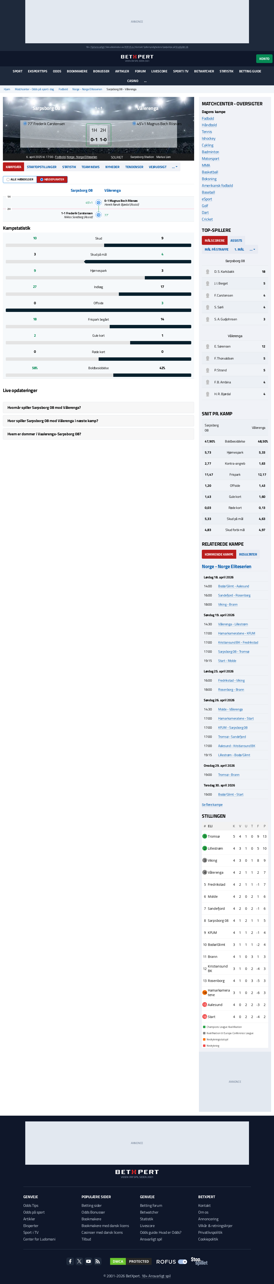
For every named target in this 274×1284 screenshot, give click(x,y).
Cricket (207, 219)
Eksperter (30, 1225)
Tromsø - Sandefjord (232, 736)
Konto (264, 58)
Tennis (207, 131)
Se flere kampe (212, 805)
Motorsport (210, 158)
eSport (207, 199)
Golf (205, 206)
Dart (205, 212)
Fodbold (63, 89)
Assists (236, 240)
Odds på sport (34, 1212)
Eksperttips (37, 71)
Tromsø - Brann (229, 774)
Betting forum (151, 1205)
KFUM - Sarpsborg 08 (233, 727)
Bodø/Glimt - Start (230, 794)
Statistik (226, 71)
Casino (132, 80)
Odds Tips (30, 1205)
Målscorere (215, 240)
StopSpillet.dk (181, 47)
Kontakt (204, 1205)
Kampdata (13, 166)
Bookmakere (77, 71)
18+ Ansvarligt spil (156, 1276)
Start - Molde (227, 660)
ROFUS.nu (129, 47)
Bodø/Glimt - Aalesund (233, 585)
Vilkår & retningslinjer (215, 1225)
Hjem (7, 89)
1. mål (239, 249)
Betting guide (250, 71)
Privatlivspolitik (210, 1232)
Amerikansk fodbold (217, 185)
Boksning (209, 179)
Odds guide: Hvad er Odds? (160, 1232)
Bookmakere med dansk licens (105, 1225)
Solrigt (114, 157)
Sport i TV (180, 71)
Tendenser (134, 166)
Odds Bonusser (93, 1212)
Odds (57, 71)
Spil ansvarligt (97, 47)
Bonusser (101, 71)
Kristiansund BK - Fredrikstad (238, 642)
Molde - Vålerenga (230, 709)
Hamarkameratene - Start (236, 718)
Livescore (159, 71)
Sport (17, 71)
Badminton (210, 152)
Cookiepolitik (208, 1239)
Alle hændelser (19, 179)
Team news (90, 166)
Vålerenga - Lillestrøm (233, 623)
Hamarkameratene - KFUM (236, 633)
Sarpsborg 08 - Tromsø (233, 651)
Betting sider (92, 1205)
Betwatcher (204, 71)
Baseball (208, 192)
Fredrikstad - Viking (231, 680)
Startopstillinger (42, 166)
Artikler (122, 71)
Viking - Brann (228, 604)
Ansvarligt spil (151, 1239)
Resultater (248, 554)
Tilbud (86, 1239)
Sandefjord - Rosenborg (234, 595)
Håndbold (209, 125)
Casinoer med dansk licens (102, 1232)
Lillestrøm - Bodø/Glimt (234, 754)
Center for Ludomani (39, 1239)
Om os (203, 1212)
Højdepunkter (52, 179)
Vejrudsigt (157, 166)
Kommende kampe (219, 554)
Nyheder (112, 166)
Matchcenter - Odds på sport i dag (34, 89)
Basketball (210, 172)
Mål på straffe (217, 249)
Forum (140, 71)
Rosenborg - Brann (231, 689)
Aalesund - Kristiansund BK (236, 745)
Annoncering (208, 1219)
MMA (206, 165)
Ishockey (208, 138)
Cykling (207, 145)
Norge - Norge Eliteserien (87, 89)
